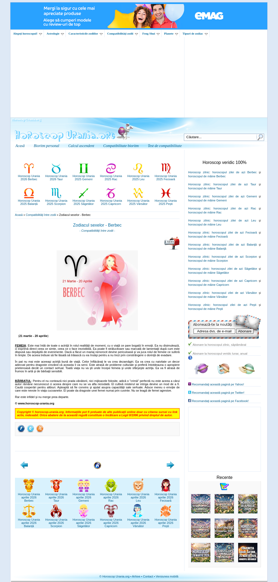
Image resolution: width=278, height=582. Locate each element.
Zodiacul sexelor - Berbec (97, 225)
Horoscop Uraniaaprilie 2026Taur (56, 495)
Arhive (136, 576)
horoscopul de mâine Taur (205, 188)
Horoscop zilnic (198, 172)
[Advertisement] (138, 77)
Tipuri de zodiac (195, 33)
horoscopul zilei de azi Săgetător (234, 268)
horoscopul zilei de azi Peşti (234, 304)
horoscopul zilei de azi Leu (235, 220)
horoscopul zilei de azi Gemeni (234, 196)
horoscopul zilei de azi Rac (235, 208)
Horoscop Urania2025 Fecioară (166, 176)
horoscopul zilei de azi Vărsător (234, 292)
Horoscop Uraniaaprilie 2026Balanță (29, 521)
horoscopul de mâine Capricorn (208, 284)
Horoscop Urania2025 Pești (166, 200)
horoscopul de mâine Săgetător (208, 272)
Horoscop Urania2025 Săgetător (84, 200)
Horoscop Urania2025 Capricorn (111, 200)
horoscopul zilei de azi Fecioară (234, 232)
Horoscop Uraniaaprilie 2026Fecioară (166, 495)
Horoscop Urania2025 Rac (111, 176)
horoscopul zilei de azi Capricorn (234, 280)
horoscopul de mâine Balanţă (207, 248)
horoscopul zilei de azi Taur (234, 184)
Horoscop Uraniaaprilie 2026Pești (166, 521)
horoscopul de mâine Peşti (205, 308)
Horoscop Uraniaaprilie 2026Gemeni (84, 495)
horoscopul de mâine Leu (204, 224)
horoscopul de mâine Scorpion (208, 260)
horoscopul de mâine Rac (205, 212)
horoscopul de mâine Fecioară (208, 236)
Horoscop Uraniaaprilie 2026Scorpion (56, 521)
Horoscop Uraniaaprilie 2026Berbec (29, 495)
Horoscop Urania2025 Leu (138, 176)
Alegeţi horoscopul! (27, 33)
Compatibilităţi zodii (122, 33)
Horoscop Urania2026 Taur (56, 176)
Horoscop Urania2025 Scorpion (56, 200)
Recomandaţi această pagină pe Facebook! (220, 401)
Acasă (19, 214)
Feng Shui (151, 33)
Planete (171, 33)
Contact (148, 576)
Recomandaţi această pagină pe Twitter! (218, 392)
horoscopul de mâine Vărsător (207, 296)
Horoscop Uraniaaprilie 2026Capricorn (111, 521)
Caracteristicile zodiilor (85, 33)
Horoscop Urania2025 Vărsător (138, 200)
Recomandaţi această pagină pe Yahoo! (218, 384)
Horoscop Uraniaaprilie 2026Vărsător (138, 521)
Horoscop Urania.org (26, 119)
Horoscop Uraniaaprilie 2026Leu (138, 495)
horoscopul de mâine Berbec (207, 176)
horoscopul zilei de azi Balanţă (234, 244)
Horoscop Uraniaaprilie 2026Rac (111, 495)
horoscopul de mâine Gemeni (207, 200)
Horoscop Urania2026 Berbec (29, 176)
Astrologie (55, 33)
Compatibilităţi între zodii (41, 214)
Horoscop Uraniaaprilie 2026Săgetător (84, 521)
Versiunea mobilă (167, 576)
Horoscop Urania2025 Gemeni (84, 176)
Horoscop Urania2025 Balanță (29, 200)
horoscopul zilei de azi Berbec (234, 172)
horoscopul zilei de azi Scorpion (234, 256)
